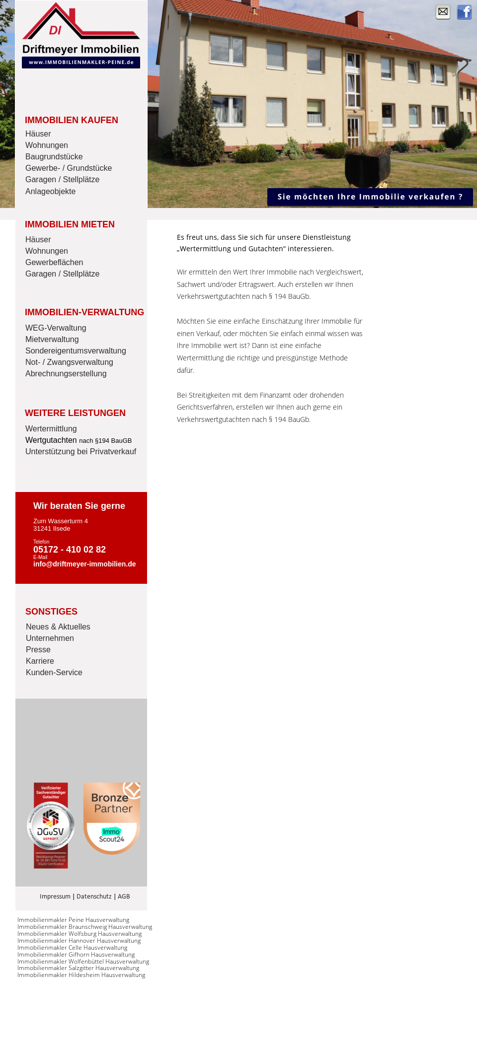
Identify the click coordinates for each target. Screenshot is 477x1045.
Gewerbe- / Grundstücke (68, 168)
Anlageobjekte (50, 191)
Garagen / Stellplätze (62, 179)
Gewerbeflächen (54, 262)
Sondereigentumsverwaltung (75, 351)
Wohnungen (46, 145)
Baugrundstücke (54, 156)
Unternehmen (50, 638)
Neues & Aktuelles (58, 627)
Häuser (38, 134)
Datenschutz (94, 897)
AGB (124, 897)
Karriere (40, 661)
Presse (38, 649)
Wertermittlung (51, 428)
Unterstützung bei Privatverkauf (80, 451)
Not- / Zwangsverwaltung (69, 362)
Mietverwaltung (52, 339)
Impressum (55, 897)
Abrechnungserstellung (66, 373)
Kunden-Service (54, 672)
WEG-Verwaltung (55, 328)
